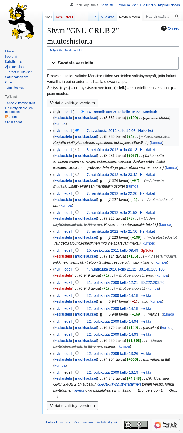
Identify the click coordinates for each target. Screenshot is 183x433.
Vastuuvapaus (83, 422)
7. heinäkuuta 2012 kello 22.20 (112, 193)
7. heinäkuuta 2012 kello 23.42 (112, 175)
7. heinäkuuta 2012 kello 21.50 (112, 231)
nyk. (57, 131)
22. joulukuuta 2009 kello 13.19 (112, 372)
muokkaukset (86, 118)
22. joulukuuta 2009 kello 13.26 (112, 353)
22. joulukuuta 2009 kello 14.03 (112, 334)
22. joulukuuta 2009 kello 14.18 (112, 295)
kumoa (60, 123)
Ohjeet (169, 28)
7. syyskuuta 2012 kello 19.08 (111, 131)
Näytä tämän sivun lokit (66, 50)
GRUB (102, 384)
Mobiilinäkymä (107, 422)
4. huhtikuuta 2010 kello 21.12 (111, 269)
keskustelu (63, 118)
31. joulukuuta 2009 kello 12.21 (112, 282)
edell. (68, 112)
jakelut (79, 390)
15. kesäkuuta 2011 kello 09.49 (112, 250)
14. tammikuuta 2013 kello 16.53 (113, 112)
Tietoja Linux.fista (58, 422)
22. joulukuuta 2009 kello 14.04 (112, 321)
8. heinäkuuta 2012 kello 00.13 (112, 150)
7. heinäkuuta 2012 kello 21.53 (112, 212)
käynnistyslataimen (125, 384)
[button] (113, 63)
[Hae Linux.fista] (162, 16)
